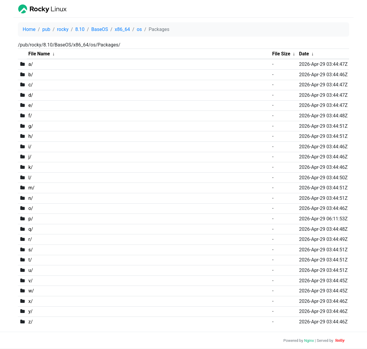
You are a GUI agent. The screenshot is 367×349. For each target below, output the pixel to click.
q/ (30, 229)
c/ (30, 85)
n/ (30, 198)
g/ (30, 126)
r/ (30, 239)
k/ (30, 167)
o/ (30, 208)
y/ (30, 311)
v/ (30, 280)
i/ (30, 146)
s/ (30, 250)
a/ (30, 64)
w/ (31, 291)
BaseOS (99, 29)
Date (304, 54)
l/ (30, 177)
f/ (30, 116)
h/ (30, 136)
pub (46, 29)
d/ (30, 95)
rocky (62, 29)
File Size (281, 54)
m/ (31, 188)
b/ (30, 74)
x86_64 (122, 29)
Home (29, 29)
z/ (30, 322)
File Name (39, 54)
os (139, 29)
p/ (30, 219)
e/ (30, 105)
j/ (29, 157)
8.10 (79, 29)
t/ (30, 260)
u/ (30, 270)
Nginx (309, 340)
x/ (30, 301)
